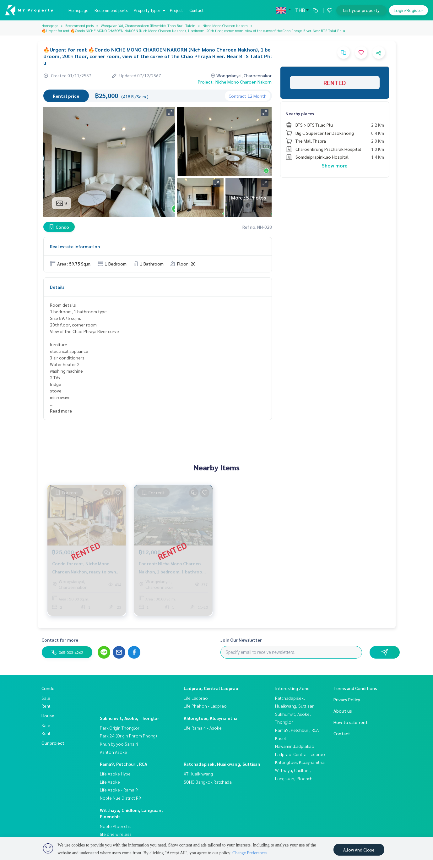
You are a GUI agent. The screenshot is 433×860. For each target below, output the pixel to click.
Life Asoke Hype (115, 773)
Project (176, 10)
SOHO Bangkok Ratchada (208, 782)
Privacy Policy (346, 699)
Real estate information (75, 246)
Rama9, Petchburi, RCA (123, 764)
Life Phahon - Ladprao (205, 706)
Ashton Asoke (113, 752)
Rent (46, 706)
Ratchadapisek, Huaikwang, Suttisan (222, 764)
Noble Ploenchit (115, 826)
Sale (45, 698)
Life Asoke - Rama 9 (119, 789)
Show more (334, 165)
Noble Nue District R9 (120, 798)
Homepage (78, 10)
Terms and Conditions (355, 688)
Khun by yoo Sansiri (119, 744)
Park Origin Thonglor (119, 728)
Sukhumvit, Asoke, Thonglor (129, 718)
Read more (61, 411)
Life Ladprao (196, 698)
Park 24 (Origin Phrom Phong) (128, 735)
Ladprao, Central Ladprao (211, 688)
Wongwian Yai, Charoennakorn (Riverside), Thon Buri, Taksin (148, 25)
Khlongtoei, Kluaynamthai (211, 718)
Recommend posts (111, 10)
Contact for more (59, 640)
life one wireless (116, 834)
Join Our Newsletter (241, 640)
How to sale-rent (350, 722)
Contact (196, 10)
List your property (361, 10)
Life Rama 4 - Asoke (203, 728)
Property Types (149, 10)
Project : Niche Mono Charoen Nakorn (235, 82)
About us (342, 711)
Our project (52, 743)
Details (57, 287)
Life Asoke (110, 782)
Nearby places (299, 113)
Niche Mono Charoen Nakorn (225, 25)
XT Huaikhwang (198, 773)
